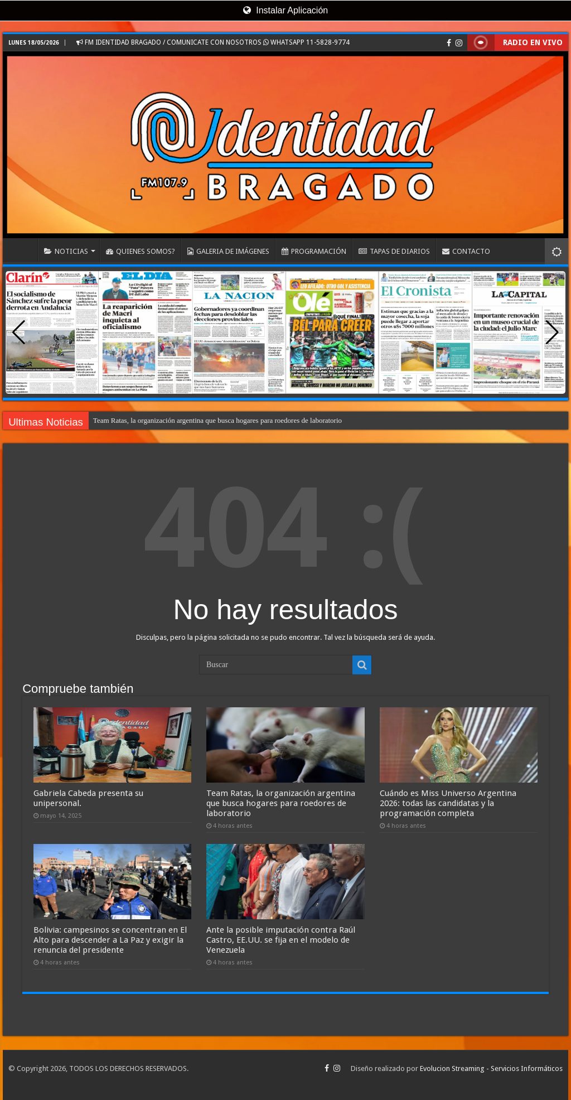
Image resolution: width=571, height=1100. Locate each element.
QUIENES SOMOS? (140, 251)
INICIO (22, 250)
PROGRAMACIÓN (314, 251)
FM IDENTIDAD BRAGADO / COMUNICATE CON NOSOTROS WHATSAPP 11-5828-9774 (213, 42)
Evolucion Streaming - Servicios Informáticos (491, 1068)
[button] (552, 332)
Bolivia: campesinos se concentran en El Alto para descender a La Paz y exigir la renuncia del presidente (110, 940)
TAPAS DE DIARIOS (394, 251)
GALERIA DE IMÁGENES (228, 251)
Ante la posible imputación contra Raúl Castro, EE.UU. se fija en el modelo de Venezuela (280, 940)
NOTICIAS (66, 251)
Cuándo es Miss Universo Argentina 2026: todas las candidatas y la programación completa (448, 803)
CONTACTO (466, 251)
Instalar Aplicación (285, 10)
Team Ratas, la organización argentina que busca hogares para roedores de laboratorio (217, 420)
